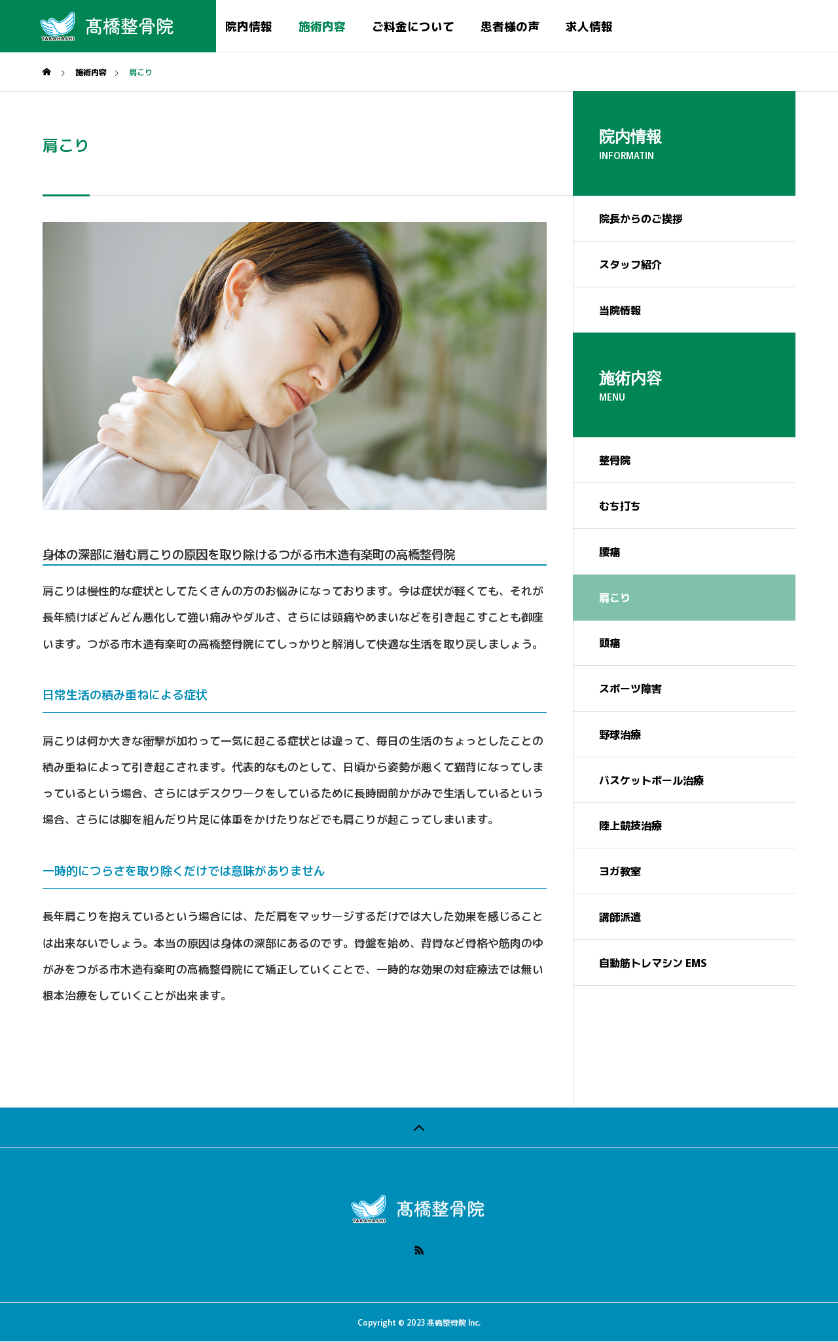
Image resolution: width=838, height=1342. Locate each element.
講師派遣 (620, 918)
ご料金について (413, 26)
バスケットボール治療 (651, 780)
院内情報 (248, 26)
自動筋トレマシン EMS (652, 963)
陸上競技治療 (630, 826)
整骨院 (614, 460)
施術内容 (322, 26)
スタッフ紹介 (630, 264)
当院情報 (620, 310)
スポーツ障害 (630, 689)
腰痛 (609, 552)
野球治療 (620, 734)
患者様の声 (510, 26)
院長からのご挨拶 (641, 219)
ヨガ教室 (620, 872)
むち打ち (620, 506)
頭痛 (609, 643)
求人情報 (589, 26)
